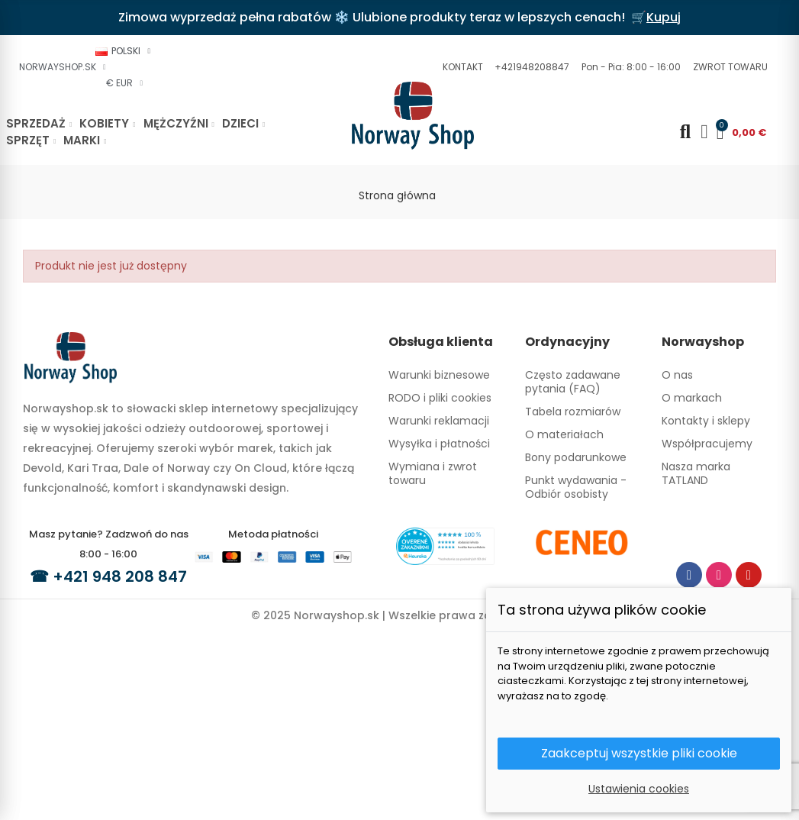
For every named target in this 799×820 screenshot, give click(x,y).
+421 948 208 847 (120, 576)
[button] (461, 67)
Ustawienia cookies (638, 788)
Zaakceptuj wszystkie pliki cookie (639, 753)
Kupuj (663, 17)
